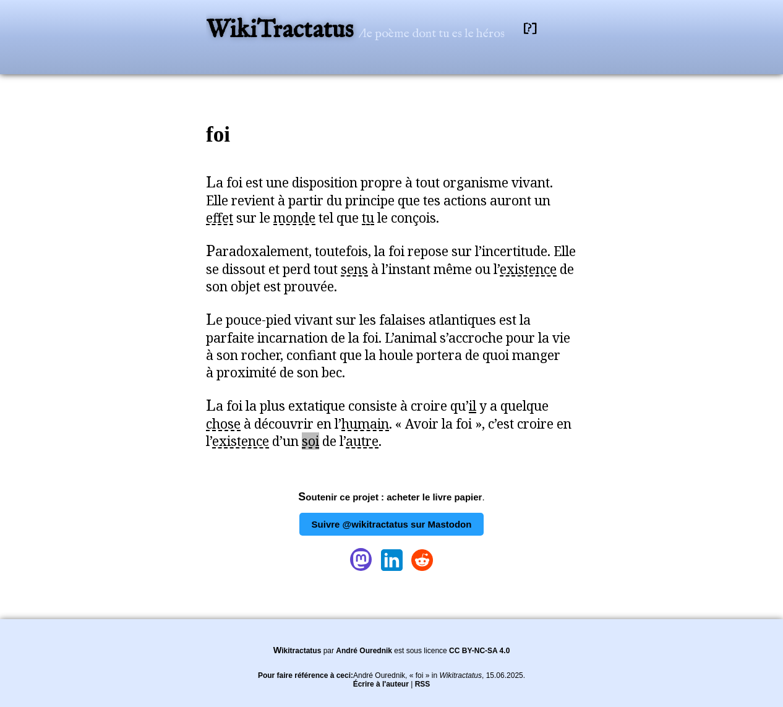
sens (354, 269)
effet (219, 217)
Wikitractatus (297, 650)
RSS (422, 684)
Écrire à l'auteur (381, 684)
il (472, 405)
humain (365, 423)
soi (310, 441)
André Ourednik (364, 650)
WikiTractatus (282, 30)
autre (362, 441)
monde (294, 217)
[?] (530, 29)
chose (223, 423)
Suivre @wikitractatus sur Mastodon (392, 524)
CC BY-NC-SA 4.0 (479, 650)
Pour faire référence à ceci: (305, 675)
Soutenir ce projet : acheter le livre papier (390, 497)
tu (368, 217)
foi (218, 134)
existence (528, 269)
